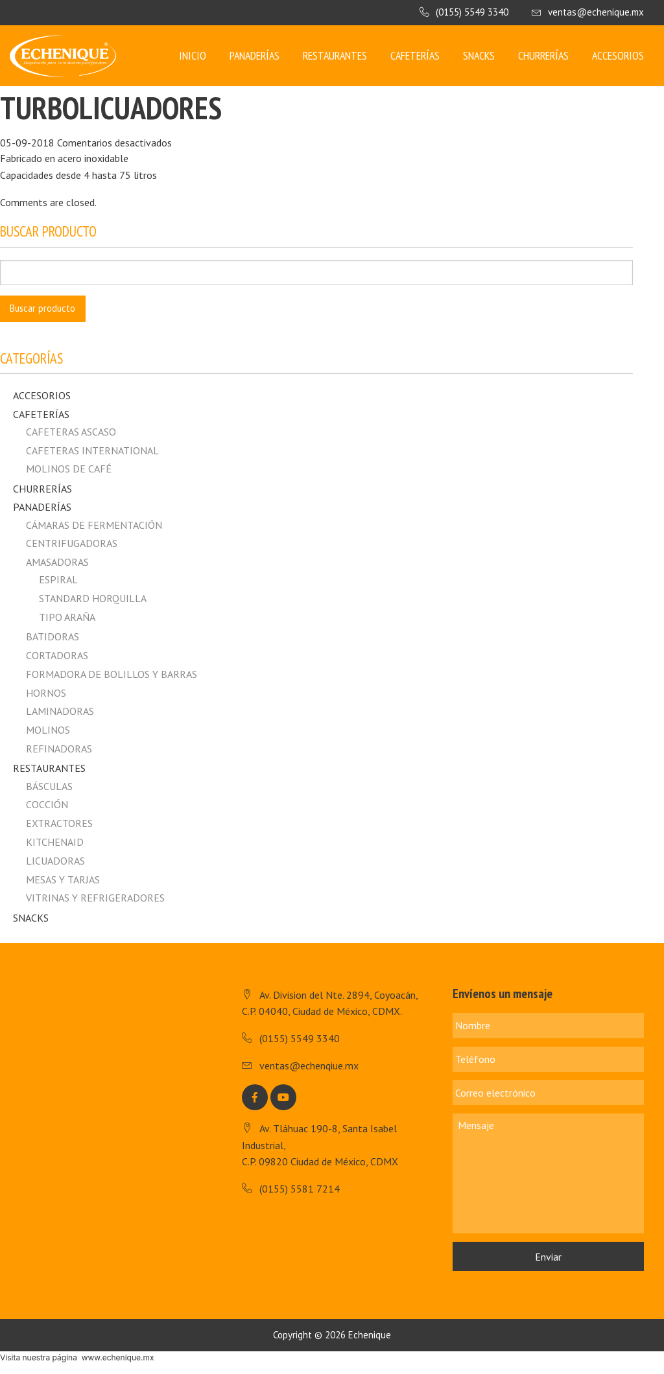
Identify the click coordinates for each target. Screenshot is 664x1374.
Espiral (58, 579)
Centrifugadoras (71, 543)
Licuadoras (55, 860)
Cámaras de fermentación (94, 524)
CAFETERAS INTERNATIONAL (92, 450)
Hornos (46, 692)
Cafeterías (415, 55)
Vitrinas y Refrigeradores (95, 897)
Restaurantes (335, 55)
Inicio (192, 55)
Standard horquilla (93, 598)
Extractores (59, 823)
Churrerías (543, 55)
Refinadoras (59, 748)
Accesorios (618, 55)
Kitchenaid (55, 841)
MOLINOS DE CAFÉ (69, 468)
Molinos (48, 729)
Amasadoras (57, 561)
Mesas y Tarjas (63, 879)
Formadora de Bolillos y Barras (111, 674)
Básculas (49, 786)
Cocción (47, 804)
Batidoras (52, 636)
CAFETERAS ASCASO (71, 431)
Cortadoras (57, 655)
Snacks (479, 55)
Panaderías (254, 55)
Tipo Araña (67, 617)
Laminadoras (60, 710)
